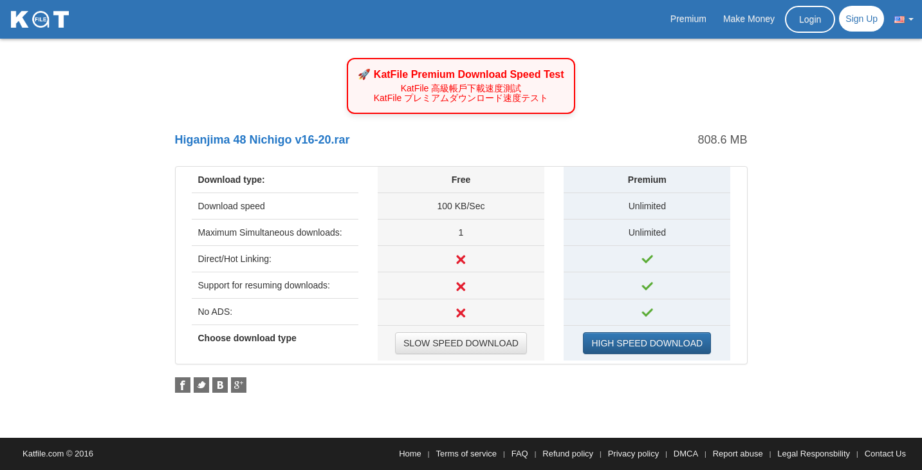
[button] (904, 19)
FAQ (520, 453)
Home (410, 453)
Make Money (749, 19)
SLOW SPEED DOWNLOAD (461, 343)
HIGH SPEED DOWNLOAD (647, 343)
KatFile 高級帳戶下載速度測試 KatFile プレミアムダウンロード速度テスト (461, 93)
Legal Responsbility (813, 453)
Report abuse (738, 453)
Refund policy (567, 453)
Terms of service (466, 453)
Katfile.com (43, 453)
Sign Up (861, 19)
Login (810, 19)
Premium (688, 19)
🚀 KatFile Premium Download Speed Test (461, 74)
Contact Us (885, 453)
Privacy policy (633, 453)
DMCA (686, 453)
